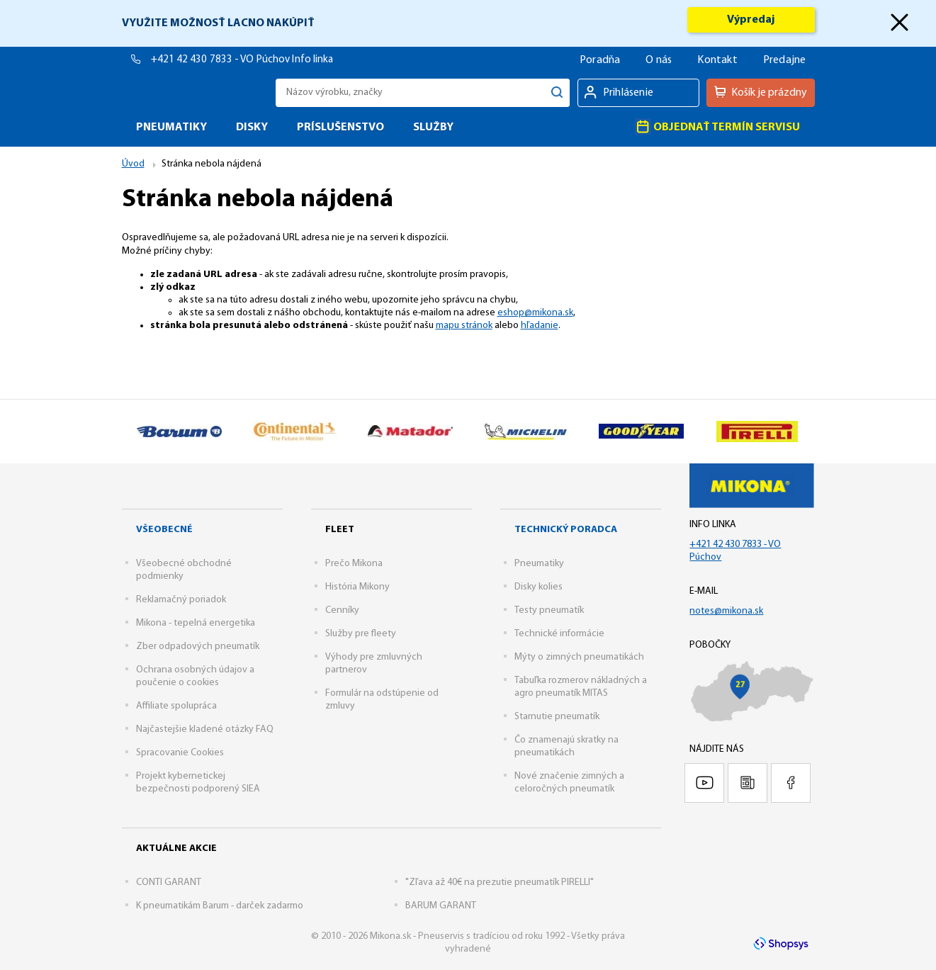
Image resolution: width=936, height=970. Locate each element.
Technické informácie (559, 633)
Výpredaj (750, 20)
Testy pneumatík (549, 610)
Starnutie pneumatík (556, 716)
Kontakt (717, 60)
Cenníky (342, 610)
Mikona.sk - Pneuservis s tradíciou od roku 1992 (195, 92)
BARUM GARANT (440, 906)
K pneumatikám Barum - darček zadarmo (219, 906)
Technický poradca (565, 529)
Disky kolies (538, 587)
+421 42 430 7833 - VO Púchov (222, 60)
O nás (658, 60)
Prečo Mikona (354, 563)
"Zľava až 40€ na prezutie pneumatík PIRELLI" (499, 882)
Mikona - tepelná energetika (195, 623)
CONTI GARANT (168, 882)
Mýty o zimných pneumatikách (579, 657)
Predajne (784, 60)
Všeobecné (164, 529)
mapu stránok (464, 325)
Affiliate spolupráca (176, 706)
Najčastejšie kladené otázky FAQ (205, 729)
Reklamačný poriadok (181, 599)
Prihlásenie (628, 92)
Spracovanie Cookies (180, 753)
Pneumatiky (539, 563)
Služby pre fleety (360, 633)
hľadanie (539, 325)
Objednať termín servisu (717, 126)
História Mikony (357, 587)
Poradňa (600, 60)
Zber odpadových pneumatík (197, 646)
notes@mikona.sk (726, 611)
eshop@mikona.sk (535, 313)
